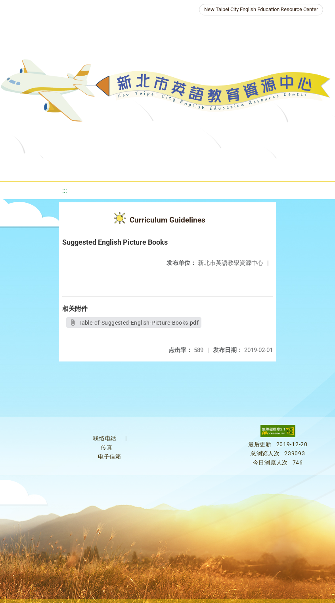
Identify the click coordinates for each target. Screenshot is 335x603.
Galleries (249, 168)
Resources (203, 168)
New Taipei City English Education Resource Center (261, 9)
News (122, 168)
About (86, 168)
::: (64, 190)
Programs (157, 168)
